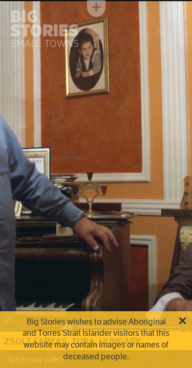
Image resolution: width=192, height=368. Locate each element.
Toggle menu (96, 8)
